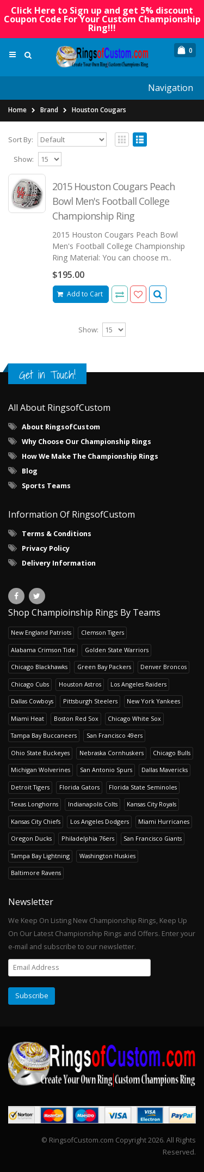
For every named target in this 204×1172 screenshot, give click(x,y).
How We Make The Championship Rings (90, 456)
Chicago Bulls (171, 753)
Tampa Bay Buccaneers (44, 735)
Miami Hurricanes (163, 821)
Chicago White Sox (134, 718)
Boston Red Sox (76, 718)
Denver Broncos (163, 667)
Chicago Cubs (30, 684)
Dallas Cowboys (32, 701)
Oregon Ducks (31, 838)
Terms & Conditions (56, 533)
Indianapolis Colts (93, 804)
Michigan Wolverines (40, 770)
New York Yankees (153, 701)
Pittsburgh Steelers (90, 701)
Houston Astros (80, 684)
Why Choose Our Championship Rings (86, 441)
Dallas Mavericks (164, 770)
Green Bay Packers (104, 667)
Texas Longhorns (34, 804)
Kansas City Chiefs (35, 821)
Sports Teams (46, 485)
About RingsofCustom (61, 427)
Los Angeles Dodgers (99, 821)
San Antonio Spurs (106, 770)
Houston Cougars (99, 109)
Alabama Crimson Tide (43, 650)
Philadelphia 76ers (87, 838)
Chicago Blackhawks (39, 667)
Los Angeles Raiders (138, 684)
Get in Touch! (47, 375)
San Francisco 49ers (114, 735)
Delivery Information (59, 563)
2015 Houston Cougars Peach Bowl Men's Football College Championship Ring (113, 201)
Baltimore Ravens (36, 873)
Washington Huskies (107, 856)
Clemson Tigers (102, 632)
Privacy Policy (46, 548)
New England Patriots (41, 632)
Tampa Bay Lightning (40, 856)
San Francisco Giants (152, 838)
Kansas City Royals (151, 804)
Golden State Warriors (117, 650)
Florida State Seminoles (143, 787)
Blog (30, 471)
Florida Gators (79, 787)
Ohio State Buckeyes (40, 753)
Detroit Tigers (30, 787)
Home (17, 109)
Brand (49, 109)
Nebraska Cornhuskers (111, 753)
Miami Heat (27, 718)
